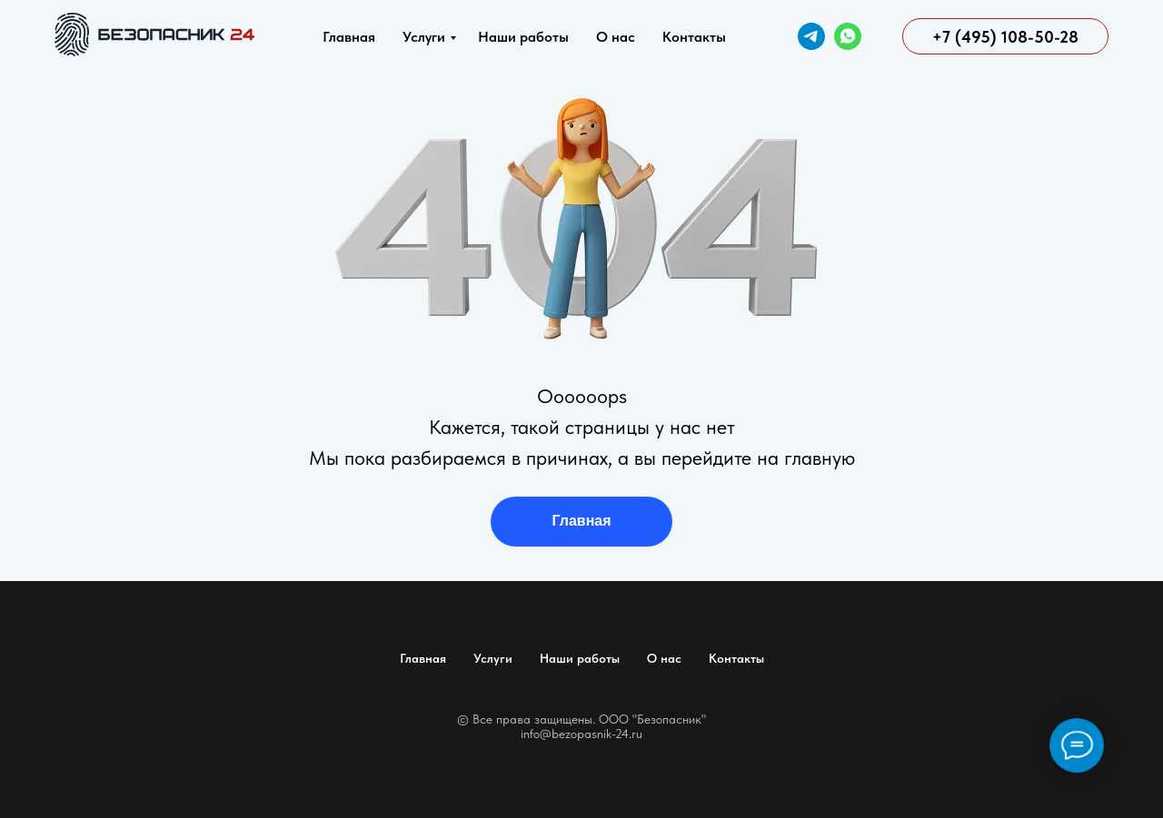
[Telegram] (811, 36)
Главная (349, 36)
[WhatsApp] (847, 36)
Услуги (424, 36)
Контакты (694, 36)
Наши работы (523, 36)
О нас (615, 36)
